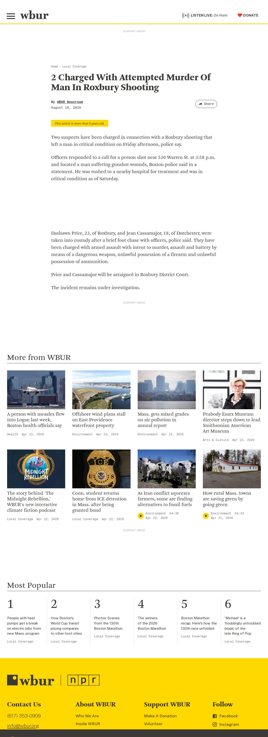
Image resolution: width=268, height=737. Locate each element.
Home (54, 68)
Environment (82, 435)
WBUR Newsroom (70, 103)
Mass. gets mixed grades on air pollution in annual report (163, 421)
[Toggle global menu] (11, 17)
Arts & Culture (216, 441)
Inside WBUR (88, 725)
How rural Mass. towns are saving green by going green (227, 500)
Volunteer (153, 725)
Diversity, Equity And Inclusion (104, 732)
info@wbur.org (23, 727)
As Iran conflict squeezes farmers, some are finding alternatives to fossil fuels (165, 500)
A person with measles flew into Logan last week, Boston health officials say (35, 421)
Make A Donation (160, 717)
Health (12, 435)
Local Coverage (74, 68)
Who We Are (87, 717)
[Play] (141, 517)
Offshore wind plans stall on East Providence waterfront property (99, 421)
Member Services (161, 732)
